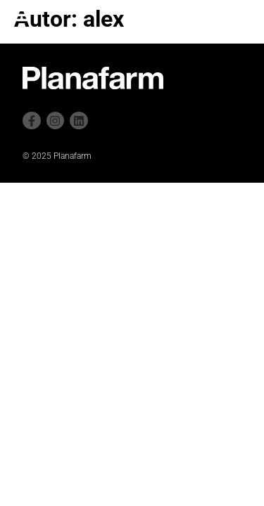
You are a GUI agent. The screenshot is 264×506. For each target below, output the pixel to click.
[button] (19, 15)
